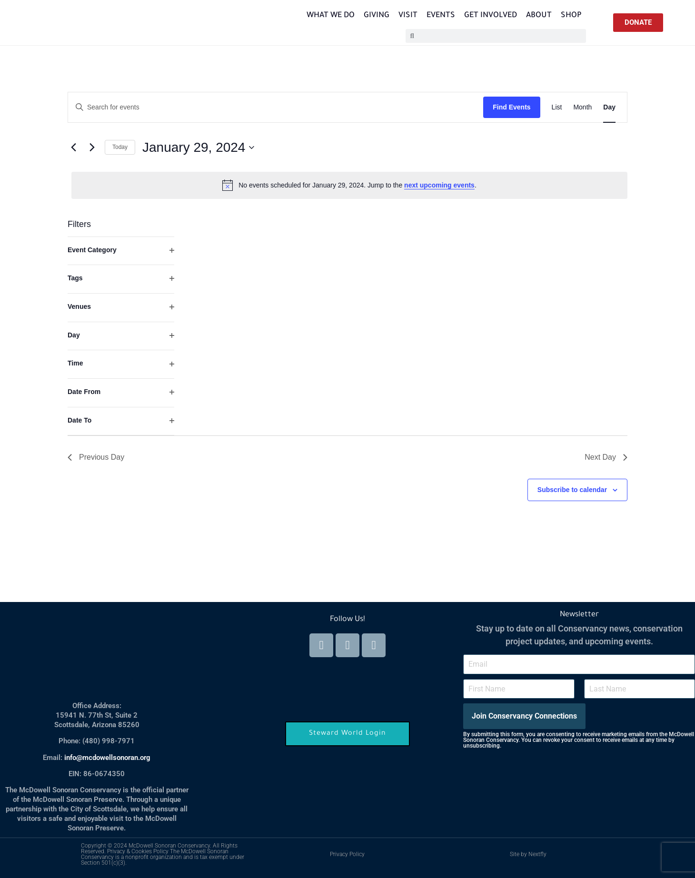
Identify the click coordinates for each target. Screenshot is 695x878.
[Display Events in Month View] (582, 107)
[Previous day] (73, 147)
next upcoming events (439, 185)
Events (441, 15)
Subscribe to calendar (572, 489)
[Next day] (92, 147)
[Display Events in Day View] (609, 107)
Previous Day (96, 457)
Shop (571, 15)
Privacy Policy (347, 854)
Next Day (606, 457)
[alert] (349, 185)
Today (120, 147)
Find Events (511, 107)
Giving (376, 15)
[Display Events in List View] (557, 107)
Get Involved (490, 15)
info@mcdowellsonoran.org (107, 757)
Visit (407, 15)
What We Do (331, 15)
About (539, 15)
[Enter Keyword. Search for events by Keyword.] (275, 107)
